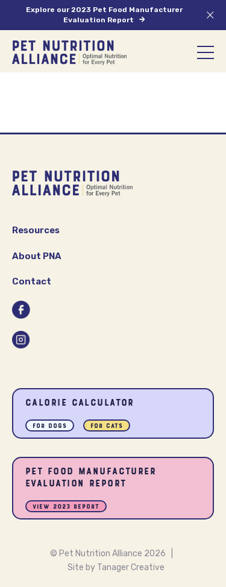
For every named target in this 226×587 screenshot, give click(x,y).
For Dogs (50, 426)
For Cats (106, 426)
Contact (31, 281)
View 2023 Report (66, 507)
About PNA (36, 256)
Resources (36, 230)
